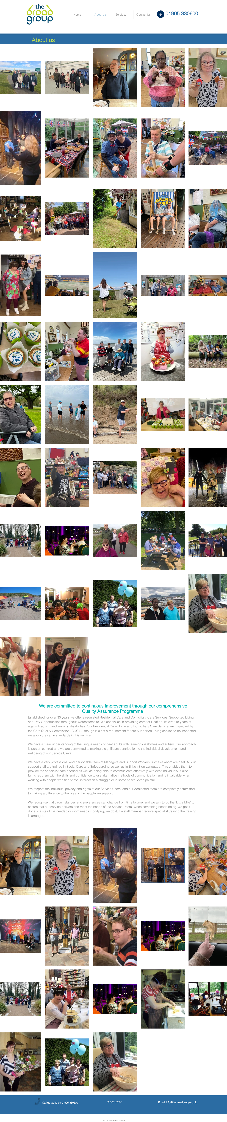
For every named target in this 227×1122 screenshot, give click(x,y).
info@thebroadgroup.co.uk (181, 1102)
